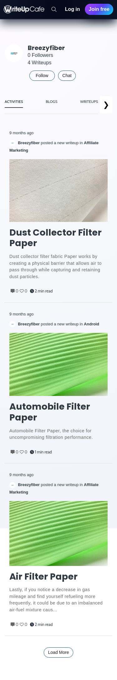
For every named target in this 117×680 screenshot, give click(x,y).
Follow (42, 75)
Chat (67, 75)
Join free (99, 9)
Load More (58, 652)
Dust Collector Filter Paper (55, 238)
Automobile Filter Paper (49, 412)
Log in (72, 9)
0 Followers (40, 55)
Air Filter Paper (43, 576)
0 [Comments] (14, 291)
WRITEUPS (89, 101)
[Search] (54, 9)
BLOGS (51, 101)
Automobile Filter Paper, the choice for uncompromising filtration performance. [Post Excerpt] (51, 434)
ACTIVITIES (14, 101)
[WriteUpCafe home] (24, 9)
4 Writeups (39, 62)
